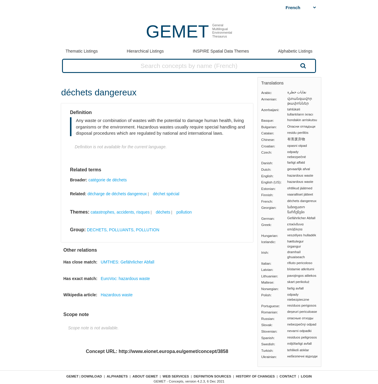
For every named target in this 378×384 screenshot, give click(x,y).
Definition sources (212, 376)
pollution (184, 212)
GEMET (177, 31)
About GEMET (145, 376)
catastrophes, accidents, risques (120, 212)
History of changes (255, 376)
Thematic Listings (82, 51)
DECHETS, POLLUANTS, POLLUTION (123, 229)
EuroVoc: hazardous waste (125, 278)
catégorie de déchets (107, 180)
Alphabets (117, 376)
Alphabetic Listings (295, 51)
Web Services (176, 376)
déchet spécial (166, 193)
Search (302, 65)
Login (306, 376)
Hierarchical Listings (145, 51)
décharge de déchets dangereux (117, 193)
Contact (288, 376)
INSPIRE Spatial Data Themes (221, 51)
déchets (163, 212)
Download (91, 376)
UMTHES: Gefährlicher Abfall (127, 262)
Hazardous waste (117, 294)
